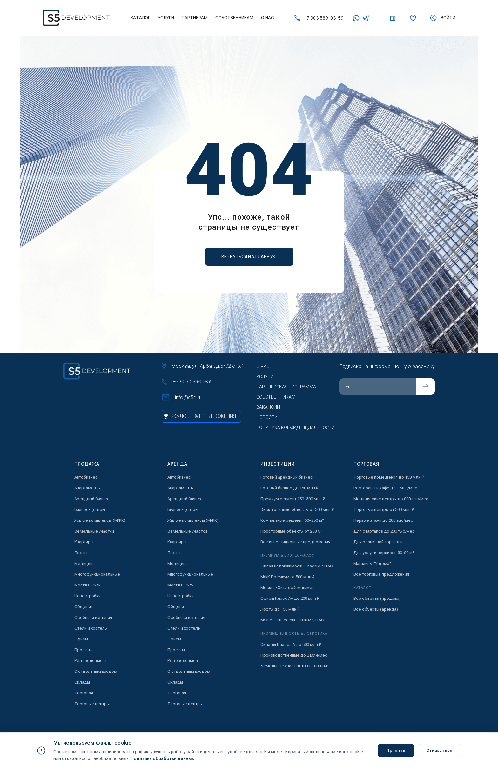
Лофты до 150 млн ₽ (279, 609)
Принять (393, 750)
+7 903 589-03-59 (318, 18)
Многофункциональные (97, 574)
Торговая (83, 693)
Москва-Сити (87, 585)
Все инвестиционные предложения (295, 542)
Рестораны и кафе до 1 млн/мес (385, 488)
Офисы (81, 639)
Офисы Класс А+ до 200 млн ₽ (289, 598)
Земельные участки (94, 531)
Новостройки (87, 595)
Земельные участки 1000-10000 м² (294, 666)
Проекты (83, 649)
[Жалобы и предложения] (201, 416)
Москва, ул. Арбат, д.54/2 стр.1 (203, 366)
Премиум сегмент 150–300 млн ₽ (292, 498)
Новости (267, 417)
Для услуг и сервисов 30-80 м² (383, 552)
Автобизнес (86, 477)
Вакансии (268, 407)
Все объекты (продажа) (377, 598)
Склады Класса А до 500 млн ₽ (290, 644)
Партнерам (195, 17)
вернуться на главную (249, 256)
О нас (267, 17)
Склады (82, 682)
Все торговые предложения (381, 574)
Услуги (166, 17)
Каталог (140, 17)
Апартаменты (87, 488)
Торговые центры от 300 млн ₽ (383, 509)
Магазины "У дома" (372, 563)
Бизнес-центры (89, 509)
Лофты (80, 552)
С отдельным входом (95, 671)
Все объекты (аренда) (375, 609)
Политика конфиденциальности (295, 427)
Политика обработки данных (162, 758)
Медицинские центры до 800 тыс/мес (390, 498)
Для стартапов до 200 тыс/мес (384, 531)
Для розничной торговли (378, 542)
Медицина (84, 563)
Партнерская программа (286, 386)
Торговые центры (92, 703)
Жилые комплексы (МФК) (99, 520)
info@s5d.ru (182, 397)
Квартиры (83, 542)
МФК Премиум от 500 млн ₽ (287, 576)
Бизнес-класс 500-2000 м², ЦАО (292, 620)
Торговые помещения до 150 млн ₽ (388, 477)
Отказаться (438, 750)
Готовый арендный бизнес (286, 477)
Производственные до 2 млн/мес (293, 655)
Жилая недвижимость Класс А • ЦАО (296, 566)
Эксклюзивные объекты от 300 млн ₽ (297, 509)
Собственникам (234, 17)
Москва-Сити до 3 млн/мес (287, 587)
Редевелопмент (90, 660)
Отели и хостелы (91, 628)
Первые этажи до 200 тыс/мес (383, 520)
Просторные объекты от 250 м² (291, 531)
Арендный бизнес (92, 498)
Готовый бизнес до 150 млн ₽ (289, 488)
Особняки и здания (93, 617)
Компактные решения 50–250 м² (292, 520)
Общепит (83, 606)
